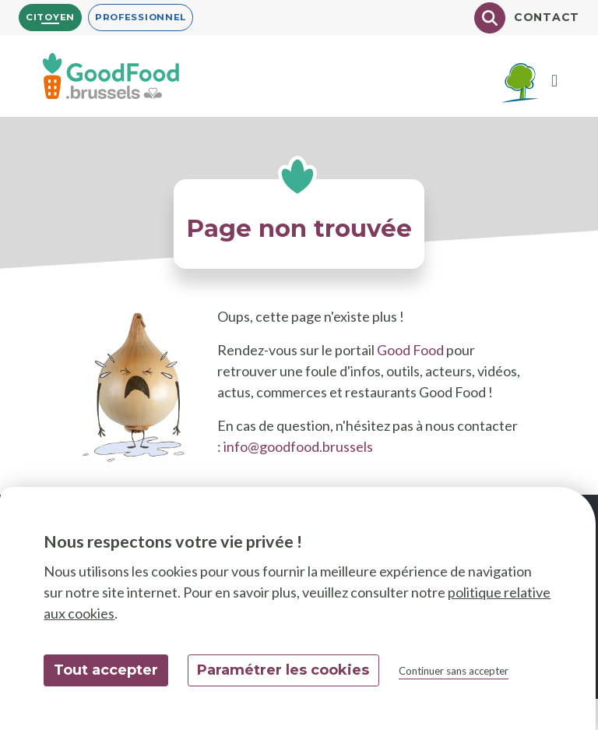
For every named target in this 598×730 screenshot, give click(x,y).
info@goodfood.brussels (298, 446)
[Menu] (554, 81)
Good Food (410, 349)
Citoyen (50, 17)
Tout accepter (106, 670)
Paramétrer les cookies (283, 670)
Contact (546, 17)
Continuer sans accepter (453, 671)
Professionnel (140, 17)
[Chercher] (489, 18)
